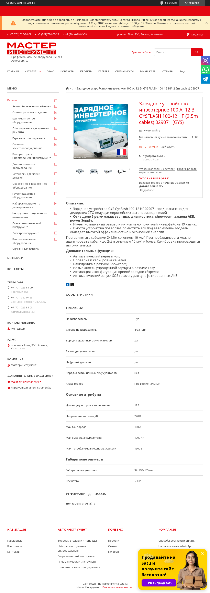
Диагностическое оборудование (23, 166)
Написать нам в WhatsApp (175, 546)
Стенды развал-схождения (29, 112)
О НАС (50, 71)
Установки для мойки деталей (26, 175)
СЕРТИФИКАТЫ (124, 71)
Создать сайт (14, 2)
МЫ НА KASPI (148, 71)
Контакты (13, 551)
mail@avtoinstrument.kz (26, 381)
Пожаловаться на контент (118, 587)
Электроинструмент (25, 233)
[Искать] (197, 52)
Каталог (12, 100)
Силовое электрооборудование (27, 146)
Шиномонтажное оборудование (23, 120)
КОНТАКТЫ (67, 71)
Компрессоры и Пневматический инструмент (31, 156)
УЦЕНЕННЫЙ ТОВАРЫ (25, 249)
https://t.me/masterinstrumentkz (31, 387)
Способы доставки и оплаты (176, 540)
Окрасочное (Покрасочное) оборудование (30, 185)
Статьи (113, 546)
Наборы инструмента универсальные (26, 205)
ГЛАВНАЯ (13, 71)
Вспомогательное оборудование (24, 241)
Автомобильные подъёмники (31, 106)
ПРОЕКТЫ (86, 71)
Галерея (113, 551)
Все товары (14, 546)
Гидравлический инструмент (77, 556)
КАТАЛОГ (30, 71)
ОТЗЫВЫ (167, 71)
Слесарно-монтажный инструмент (26, 225)
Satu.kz (124, 583)
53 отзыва (171, 2)
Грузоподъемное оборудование (23, 195)
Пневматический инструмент (77, 561)
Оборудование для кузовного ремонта (31, 130)
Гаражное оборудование (28, 138)
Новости (113, 540)
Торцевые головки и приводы (77, 540)
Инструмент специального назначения (29, 215)
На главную (14, 540)
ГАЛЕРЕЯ (103, 71)
